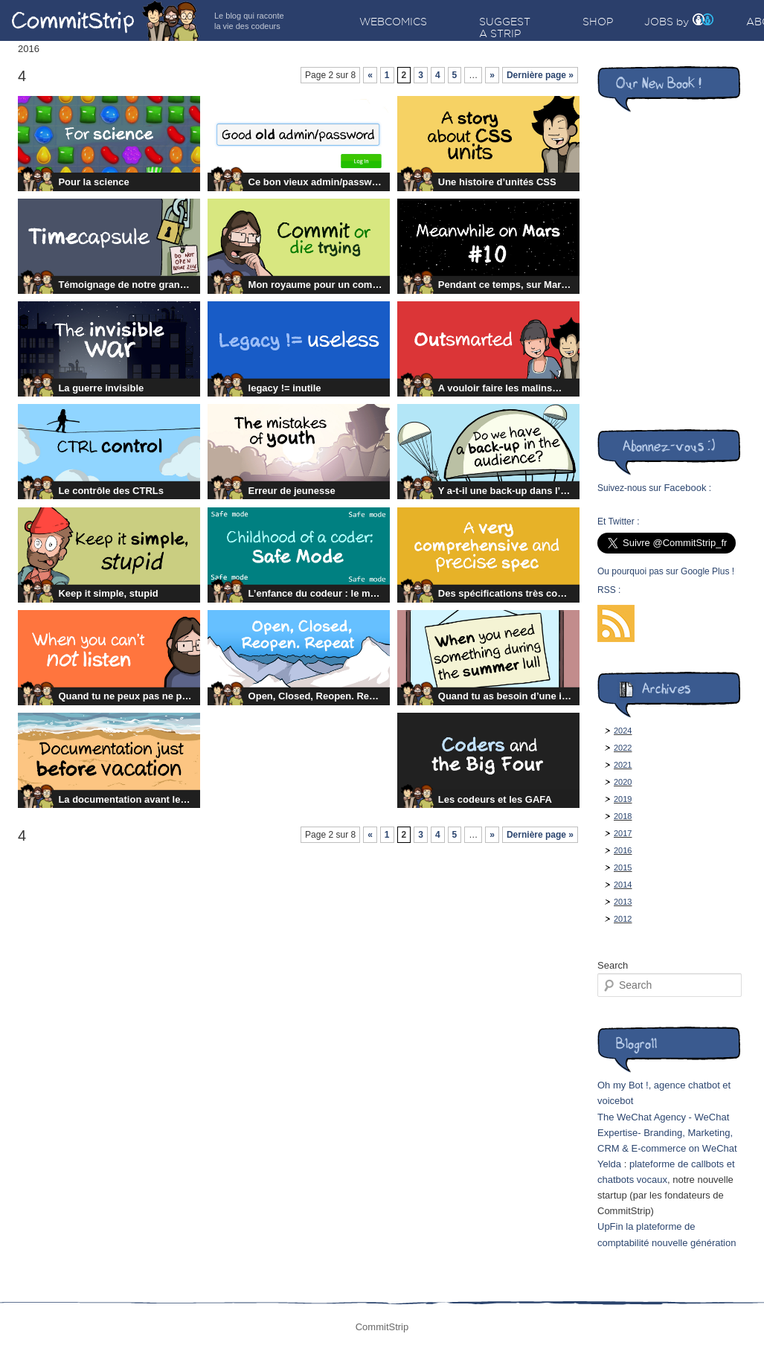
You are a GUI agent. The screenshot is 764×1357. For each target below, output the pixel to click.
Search (612, 965)
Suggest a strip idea (504, 33)
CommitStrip (105, 20)
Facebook (685, 487)
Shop (597, 22)
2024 (623, 730)
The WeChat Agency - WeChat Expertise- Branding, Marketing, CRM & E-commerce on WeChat (667, 1132)
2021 (623, 764)
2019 (623, 799)
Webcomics (393, 22)
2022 (623, 747)
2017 (623, 833)
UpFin (610, 1226)
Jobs (658, 22)
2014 (623, 884)
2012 (623, 918)
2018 (623, 816)
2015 (623, 867)
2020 (623, 781)
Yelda (609, 1164)
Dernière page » (540, 75)
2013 (623, 901)
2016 (623, 850)
